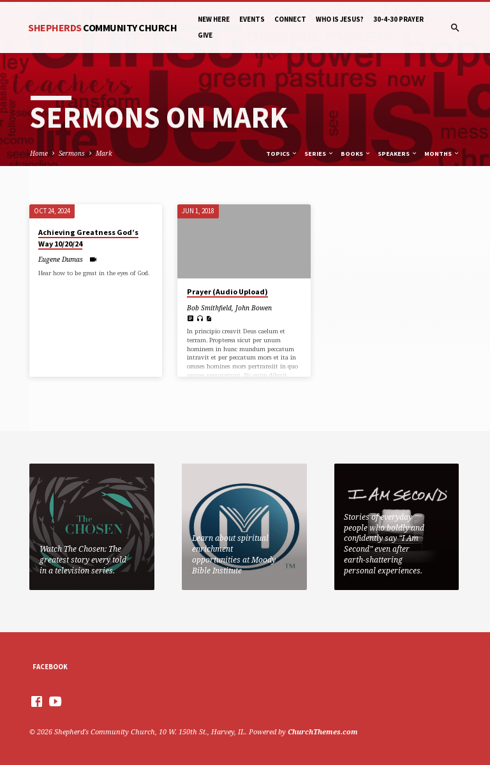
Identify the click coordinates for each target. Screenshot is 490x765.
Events (252, 19)
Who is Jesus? (340, 19)
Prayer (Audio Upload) (227, 291)
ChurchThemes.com (323, 731)
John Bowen (253, 307)
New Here (214, 19)
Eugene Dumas (60, 259)
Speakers (398, 153)
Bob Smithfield (209, 307)
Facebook (50, 666)
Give (205, 35)
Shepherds (102, 27)
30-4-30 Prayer (398, 19)
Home (39, 153)
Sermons (72, 153)
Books (356, 153)
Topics (282, 153)
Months (442, 153)
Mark (104, 153)
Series (319, 153)
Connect (290, 19)
